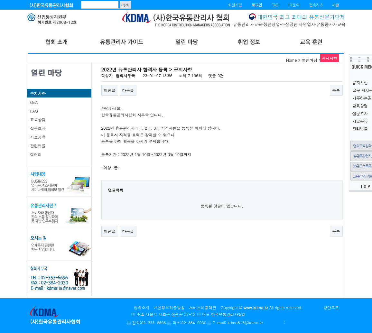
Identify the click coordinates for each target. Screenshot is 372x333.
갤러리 (36, 154)
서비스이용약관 (202, 307)
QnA (34, 102)
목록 (336, 90)
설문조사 (38, 128)
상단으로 (331, 307)
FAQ (275, 4)
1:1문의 (293, 4)
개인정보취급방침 (169, 307)
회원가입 (235, 4)
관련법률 (38, 145)
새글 (335, 4)
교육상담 (38, 119)
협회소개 (141, 307)
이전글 (110, 90)
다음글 (128, 90)
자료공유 (38, 137)
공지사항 (38, 93)
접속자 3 (315, 4)
